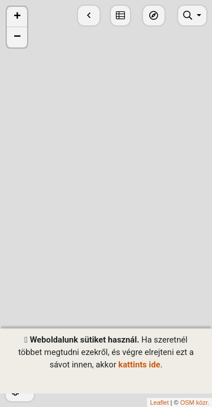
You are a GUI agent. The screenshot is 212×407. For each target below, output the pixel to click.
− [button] (17, 37)
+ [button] (17, 16)
